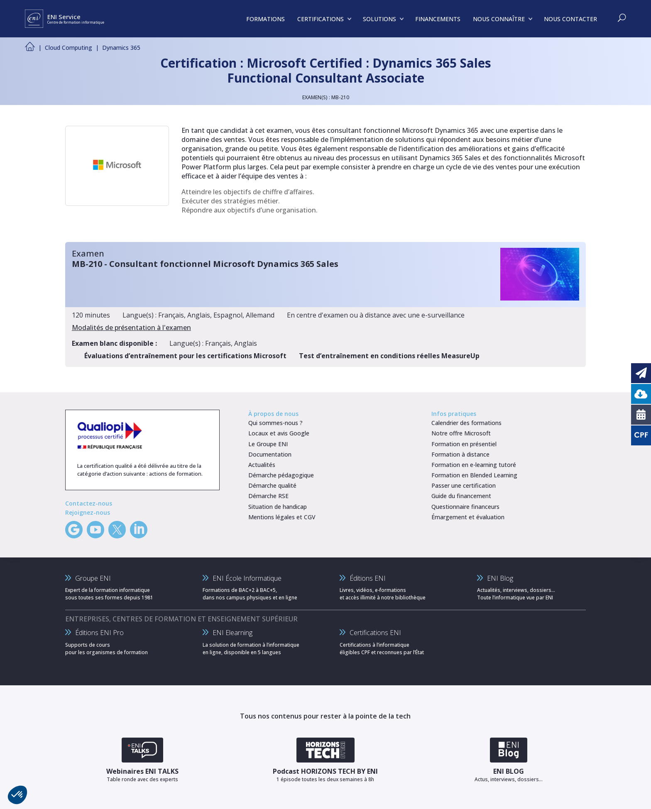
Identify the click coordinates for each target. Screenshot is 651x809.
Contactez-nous (88, 503)
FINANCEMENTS (437, 19)
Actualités (261, 465)
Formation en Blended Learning (474, 475)
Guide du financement (461, 496)
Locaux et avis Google (278, 433)
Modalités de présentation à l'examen (131, 327)
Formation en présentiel (464, 444)
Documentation (269, 454)
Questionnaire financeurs (465, 507)
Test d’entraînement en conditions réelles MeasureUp (389, 355)
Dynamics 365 (121, 47)
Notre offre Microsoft (461, 433)
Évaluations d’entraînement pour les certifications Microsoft (185, 355)
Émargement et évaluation (467, 517)
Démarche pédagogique (281, 475)
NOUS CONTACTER (570, 19)
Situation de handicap (277, 507)
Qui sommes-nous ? (275, 423)
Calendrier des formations (466, 423)
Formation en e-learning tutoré (473, 465)
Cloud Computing (68, 47)
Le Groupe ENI (268, 444)
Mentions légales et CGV (282, 517)
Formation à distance (460, 454)
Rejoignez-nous (87, 512)
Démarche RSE (268, 496)
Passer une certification (463, 485)
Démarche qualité (272, 485)
